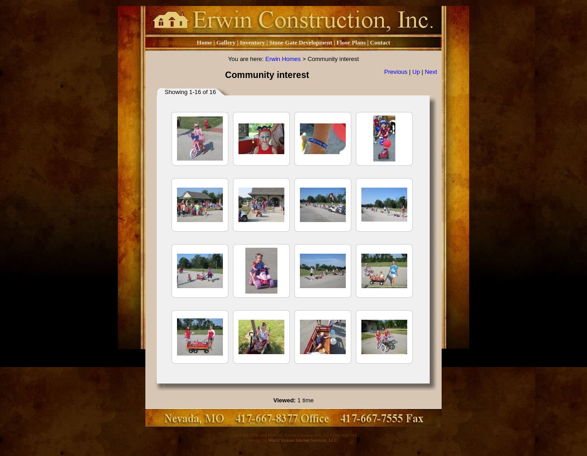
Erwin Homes (283, 59)
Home (204, 42)
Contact (380, 42)
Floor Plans (351, 42)
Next (431, 71)
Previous (396, 71)
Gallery (226, 42)
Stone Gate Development (300, 42)
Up (416, 71)
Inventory (253, 42)
